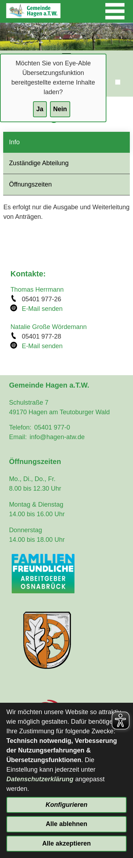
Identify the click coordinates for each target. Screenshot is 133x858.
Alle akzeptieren (66, 843)
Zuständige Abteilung (38, 163)
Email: (18, 437)
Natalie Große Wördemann (48, 326)
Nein (60, 109)
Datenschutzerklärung (39, 779)
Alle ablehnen (66, 823)
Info (14, 142)
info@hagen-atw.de (56, 437)
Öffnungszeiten (30, 184)
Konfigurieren (66, 804)
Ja (39, 109)
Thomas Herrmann (36, 289)
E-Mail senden (42, 308)
